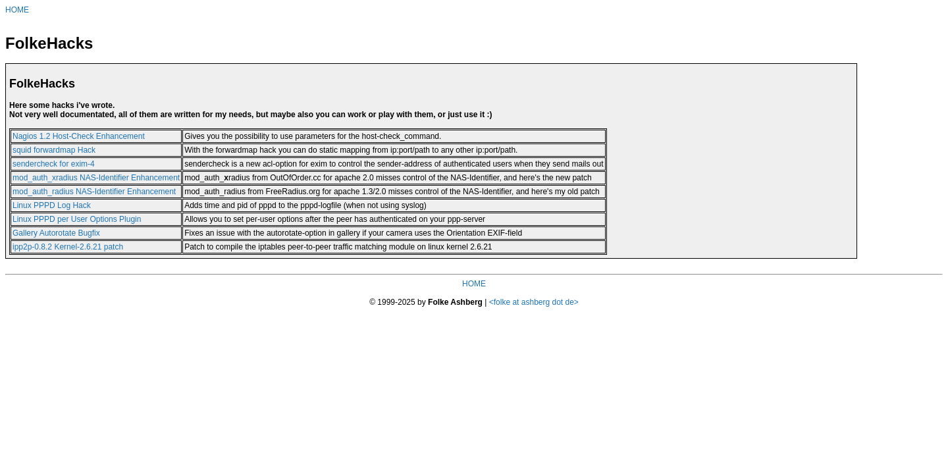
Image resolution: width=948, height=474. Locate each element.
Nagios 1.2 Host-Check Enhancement (79, 136)
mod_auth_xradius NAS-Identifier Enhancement (96, 177)
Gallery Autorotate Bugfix (56, 233)
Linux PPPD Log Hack (52, 205)
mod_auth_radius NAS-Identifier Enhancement (94, 191)
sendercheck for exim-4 (54, 164)
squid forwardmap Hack (54, 150)
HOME (17, 9)
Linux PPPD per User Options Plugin (77, 219)
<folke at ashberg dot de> (534, 302)
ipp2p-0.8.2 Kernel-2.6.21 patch (68, 246)
